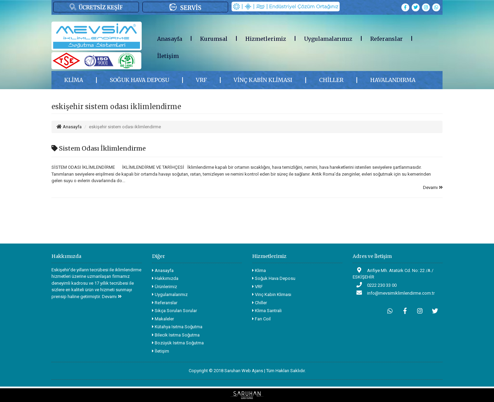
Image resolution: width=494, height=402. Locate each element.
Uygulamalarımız (328, 38)
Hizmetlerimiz (265, 38)
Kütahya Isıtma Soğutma (177, 326)
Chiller (259, 302)
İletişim (168, 55)
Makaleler (163, 318)
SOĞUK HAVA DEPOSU (139, 79)
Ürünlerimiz (164, 286)
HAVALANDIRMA (392, 79)
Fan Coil (261, 318)
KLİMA (73, 79)
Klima (259, 270)
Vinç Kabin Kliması (271, 294)
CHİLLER (331, 79)
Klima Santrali (267, 310)
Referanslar (386, 38)
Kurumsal (213, 38)
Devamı (433, 187)
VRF (201, 79)
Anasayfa (169, 38)
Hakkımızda (165, 278)
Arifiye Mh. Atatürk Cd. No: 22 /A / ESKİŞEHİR (393, 273)
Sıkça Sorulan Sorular (174, 310)
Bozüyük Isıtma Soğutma (178, 342)
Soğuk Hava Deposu (273, 278)
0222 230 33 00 (375, 285)
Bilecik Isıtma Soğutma (176, 335)
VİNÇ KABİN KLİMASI (263, 79)
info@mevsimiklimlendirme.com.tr (394, 293)
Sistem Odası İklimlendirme (98, 148)
